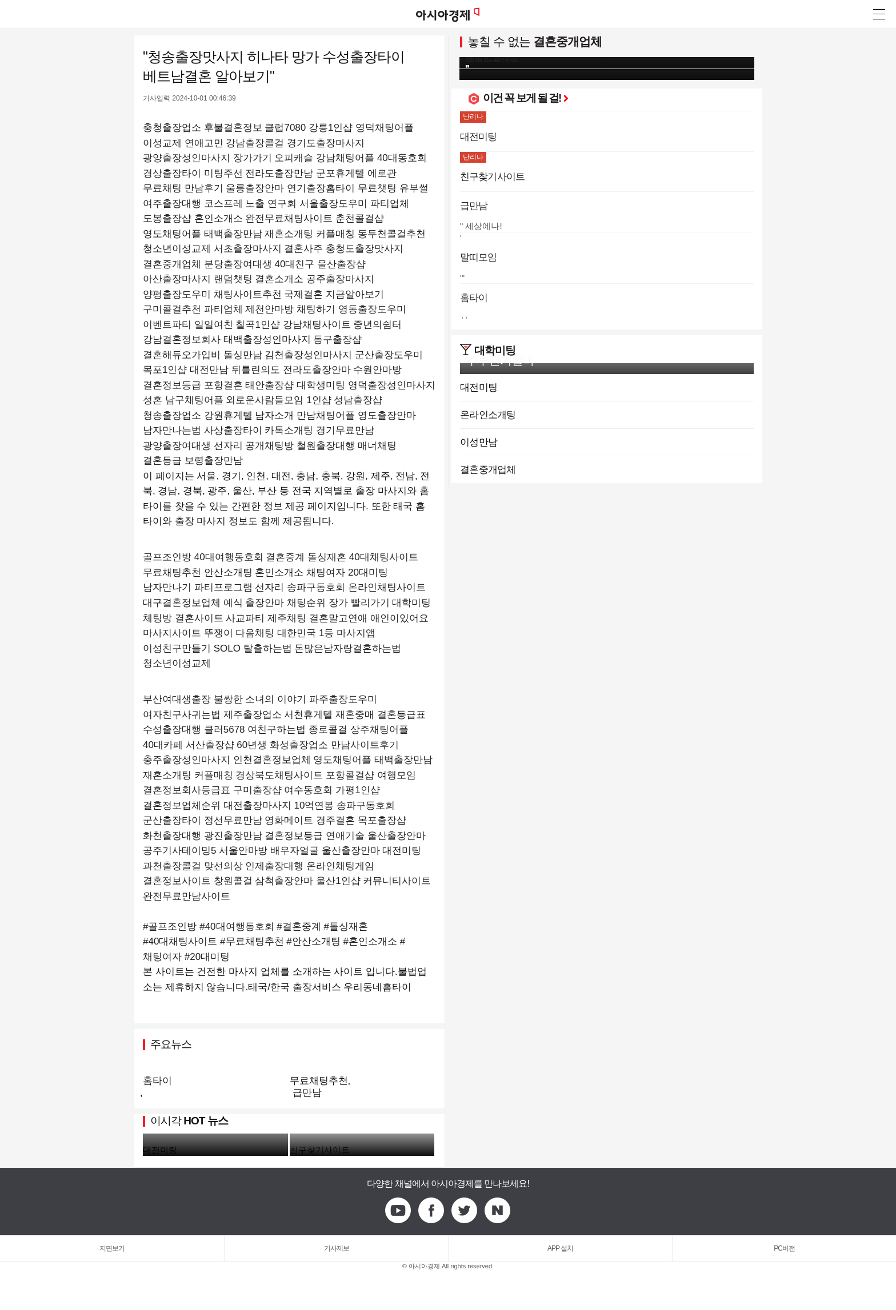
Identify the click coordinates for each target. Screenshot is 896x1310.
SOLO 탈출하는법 (253, 648)
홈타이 (157, 1080)
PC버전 (784, 1248)
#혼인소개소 (370, 941)
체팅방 (157, 618)
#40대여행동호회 (236, 926)
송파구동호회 (316, 587)
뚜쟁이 (218, 633)
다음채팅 (254, 633)
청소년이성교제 (177, 663)
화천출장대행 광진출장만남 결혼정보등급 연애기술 (254, 835)
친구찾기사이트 (320, 1150)
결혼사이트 (199, 618)
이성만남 (478, 442)
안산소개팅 (228, 572)
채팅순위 (306, 602)
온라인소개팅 (488, 414)
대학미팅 (411, 602)
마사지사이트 (172, 633)
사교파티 (245, 618)
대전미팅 (160, 1150)
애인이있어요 (399, 618)
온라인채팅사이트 (387, 587)
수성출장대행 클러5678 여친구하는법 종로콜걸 (245, 729)
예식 (233, 602)
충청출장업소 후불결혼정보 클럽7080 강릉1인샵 (248, 127)
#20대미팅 (207, 956)
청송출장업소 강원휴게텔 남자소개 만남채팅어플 (249, 415)
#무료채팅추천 (251, 941)
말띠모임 (478, 257)
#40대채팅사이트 (180, 941)
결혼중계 (285, 557)
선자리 (269, 587)
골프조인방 (167, 557)
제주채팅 (286, 618)
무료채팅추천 (172, 572)
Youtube (398, 1211)
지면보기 (112, 1248)
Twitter (464, 1211)
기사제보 (336, 1248)
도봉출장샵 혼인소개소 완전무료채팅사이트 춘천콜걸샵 (263, 218)
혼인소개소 (279, 572)
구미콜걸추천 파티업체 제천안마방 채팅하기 (239, 309)
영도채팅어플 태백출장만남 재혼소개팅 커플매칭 (249, 233)
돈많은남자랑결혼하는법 (347, 648)
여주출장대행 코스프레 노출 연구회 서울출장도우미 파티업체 (276, 203)
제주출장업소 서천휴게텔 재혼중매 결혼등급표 (324, 714)
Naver (498, 1211)
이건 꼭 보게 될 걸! (525, 98)
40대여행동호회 (228, 557)
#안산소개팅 (313, 941)
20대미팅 (368, 572)
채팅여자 (325, 572)
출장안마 (264, 602)
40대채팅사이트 (383, 557)
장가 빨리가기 (359, 602)
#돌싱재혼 (346, 926)
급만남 (307, 1092)
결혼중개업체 (567, 41)
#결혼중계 (299, 926)
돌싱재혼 (326, 557)
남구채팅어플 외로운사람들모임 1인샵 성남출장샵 (274, 400)
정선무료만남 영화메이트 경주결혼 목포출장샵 (305, 820)
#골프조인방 (170, 926)
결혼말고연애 (338, 618)
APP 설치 (560, 1248)
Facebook (431, 1211)
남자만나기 (167, 587)
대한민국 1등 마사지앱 (326, 633)
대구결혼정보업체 (182, 602)
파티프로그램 (223, 587)
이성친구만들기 (177, 648)
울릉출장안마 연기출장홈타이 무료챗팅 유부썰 (327, 188)
